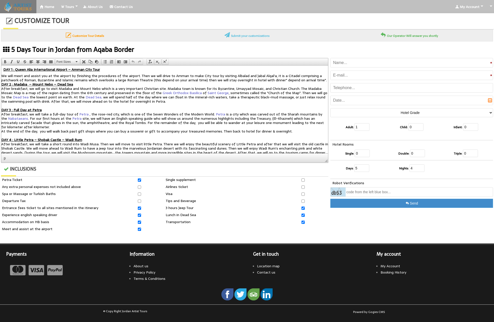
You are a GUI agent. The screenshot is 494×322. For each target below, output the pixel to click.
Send (411, 203)
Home (47, 7)
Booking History (393, 272)
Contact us (266, 272)
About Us (93, 7)
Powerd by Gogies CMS (369, 311)
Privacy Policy (144, 272)
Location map (268, 266)
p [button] (5, 158)
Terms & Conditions (149, 278)
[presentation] (5, 62)
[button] (5, 62)
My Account (467, 7)
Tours (67, 7)
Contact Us (121, 7)
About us (141, 266)
